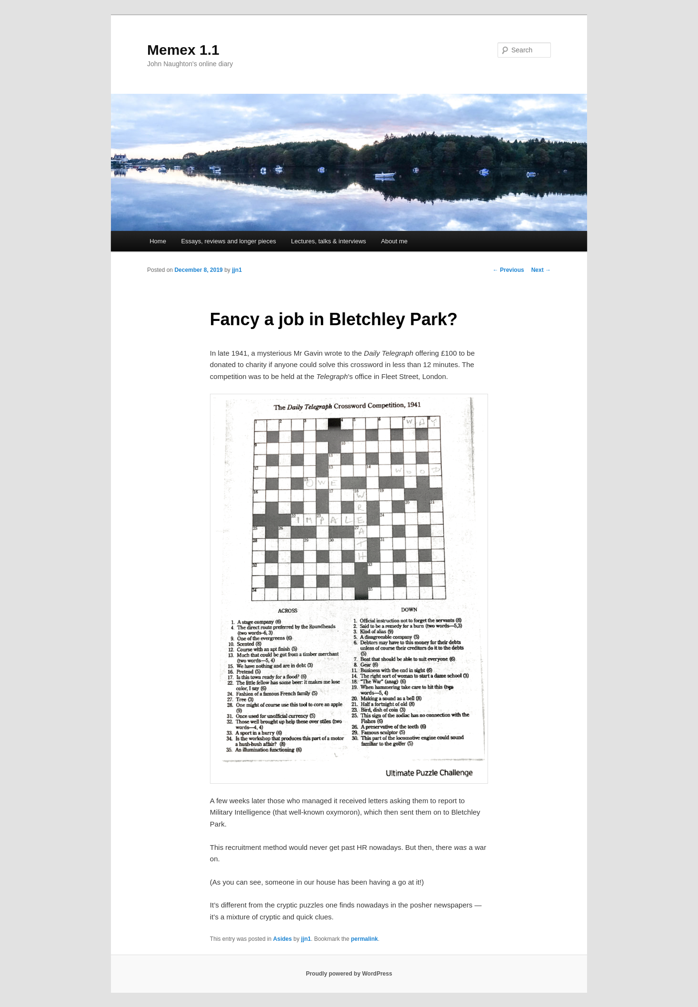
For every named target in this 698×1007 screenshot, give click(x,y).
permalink (364, 939)
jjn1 (237, 270)
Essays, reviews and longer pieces (228, 241)
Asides (282, 939)
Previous (508, 270)
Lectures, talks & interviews (328, 241)
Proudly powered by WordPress (349, 973)
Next (541, 270)
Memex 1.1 (183, 50)
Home (158, 241)
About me (394, 241)
